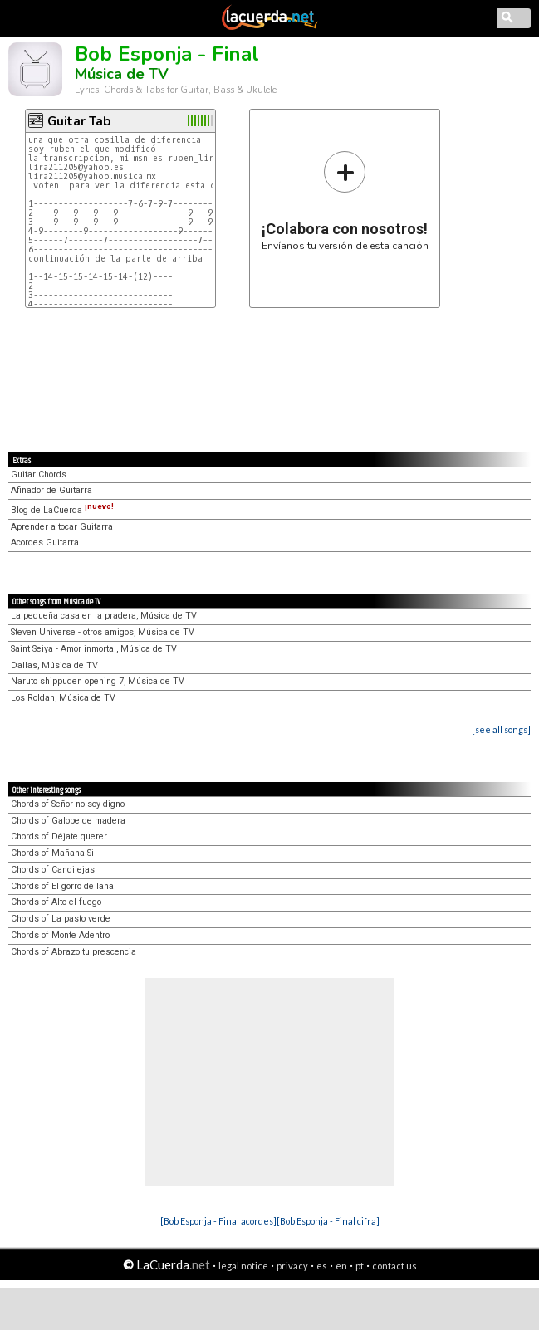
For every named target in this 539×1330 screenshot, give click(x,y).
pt (359, 1265)
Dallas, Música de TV (54, 665)
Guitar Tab (78, 121)
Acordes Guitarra (45, 542)
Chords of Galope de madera (68, 820)
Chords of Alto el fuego (56, 902)
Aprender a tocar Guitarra (62, 526)
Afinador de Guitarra (51, 490)
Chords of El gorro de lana (62, 886)
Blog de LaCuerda (62, 510)
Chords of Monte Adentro (60, 935)
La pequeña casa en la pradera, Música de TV (104, 615)
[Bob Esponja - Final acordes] (218, 1220)
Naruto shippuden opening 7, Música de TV (97, 681)
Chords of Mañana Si (52, 853)
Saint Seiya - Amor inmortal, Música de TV (94, 648)
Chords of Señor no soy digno (68, 804)
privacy (292, 1265)
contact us (394, 1265)
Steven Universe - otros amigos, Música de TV (102, 632)
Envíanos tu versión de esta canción (345, 200)
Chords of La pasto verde (60, 918)
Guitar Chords (38, 474)
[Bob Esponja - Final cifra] (328, 1220)
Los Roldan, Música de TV (63, 697)
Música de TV (122, 74)
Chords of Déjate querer (59, 836)
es (321, 1265)
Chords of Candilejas (53, 869)
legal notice (243, 1265)
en (341, 1265)
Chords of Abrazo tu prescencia (73, 951)
